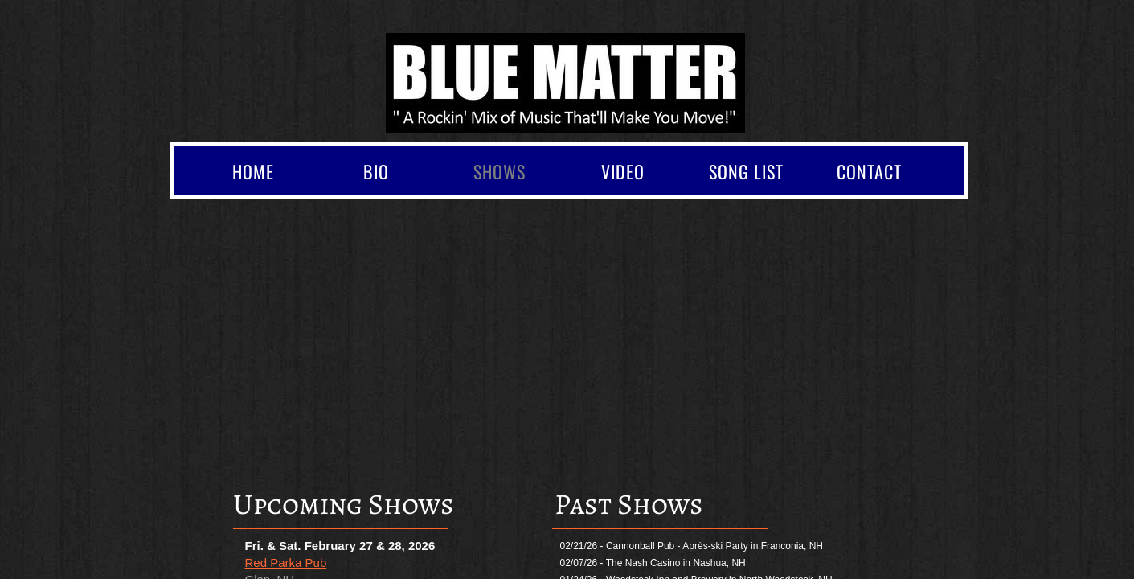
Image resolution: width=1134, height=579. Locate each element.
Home (253, 171)
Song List (746, 171)
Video (623, 171)
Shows (499, 171)
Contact (869, 171)
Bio (376, 171)
